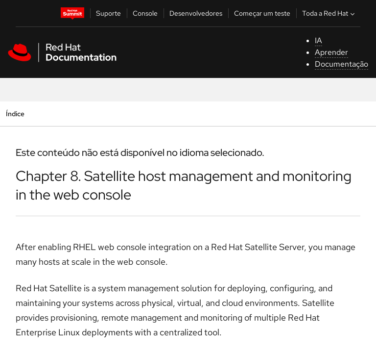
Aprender (331, 52)
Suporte (108, 13)
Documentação (341, 64)
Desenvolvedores (195, 13)
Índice (14, 113)
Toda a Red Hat (329, 13)
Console (145, 13)
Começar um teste (262, 13)
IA (318, 40)
